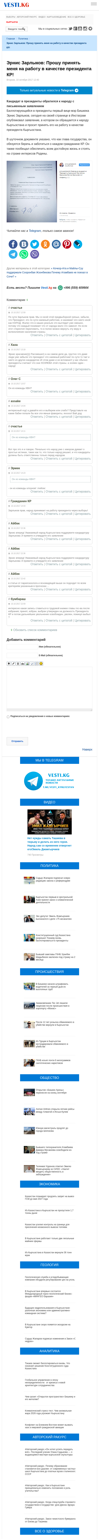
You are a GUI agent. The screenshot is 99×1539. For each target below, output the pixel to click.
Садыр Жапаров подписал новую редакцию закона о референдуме (53, 879)
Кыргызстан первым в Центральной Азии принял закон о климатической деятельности (54, 900)
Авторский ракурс (27, 17)
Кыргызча (12, 22)
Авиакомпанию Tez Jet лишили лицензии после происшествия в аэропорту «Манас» (49, 1004)
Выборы (10, 17)
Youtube (80, 28)
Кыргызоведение (56, 17)
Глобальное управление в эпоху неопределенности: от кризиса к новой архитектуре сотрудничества (45, 1340)
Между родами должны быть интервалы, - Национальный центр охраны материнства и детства (48, 1517)
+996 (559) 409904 (75, 287)
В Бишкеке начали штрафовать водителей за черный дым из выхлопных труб (52, 987)
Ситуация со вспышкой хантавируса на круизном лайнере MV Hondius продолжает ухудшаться (50, 1532)
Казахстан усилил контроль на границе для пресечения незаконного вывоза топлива (47, 1182)
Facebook (75, 28)
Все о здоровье (76, 17)
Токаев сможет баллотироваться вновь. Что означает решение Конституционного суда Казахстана (47, 1323)
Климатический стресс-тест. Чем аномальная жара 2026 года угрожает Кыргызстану (48, 1369)
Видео (42, 17)
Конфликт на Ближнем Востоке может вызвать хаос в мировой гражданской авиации (49, 1383)
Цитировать (83, 335)
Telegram (90, 28)
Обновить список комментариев (35, 630)
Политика (23, 38)
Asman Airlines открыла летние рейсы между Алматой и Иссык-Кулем (48, 1085)
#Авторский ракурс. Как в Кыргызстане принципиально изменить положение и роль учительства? (47, 1445)
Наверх (87, 749)
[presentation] (35, 728)
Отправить (17, 741)
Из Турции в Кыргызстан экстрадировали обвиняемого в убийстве (46, 1032)
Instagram (85, 28)
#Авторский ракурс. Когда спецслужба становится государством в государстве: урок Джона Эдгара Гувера (50, 1462)
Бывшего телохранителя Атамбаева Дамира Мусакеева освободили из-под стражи (48, 1113)
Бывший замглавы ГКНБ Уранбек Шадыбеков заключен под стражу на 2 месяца (55, 957)
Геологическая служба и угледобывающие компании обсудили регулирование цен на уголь (50, 1235)
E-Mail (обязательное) (51, 655)
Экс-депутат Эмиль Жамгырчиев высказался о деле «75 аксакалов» (54, 917)
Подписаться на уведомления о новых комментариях (40, 716)
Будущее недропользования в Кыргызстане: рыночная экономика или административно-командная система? (47, 1268)
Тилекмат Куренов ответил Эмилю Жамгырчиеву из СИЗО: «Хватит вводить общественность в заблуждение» (50, 1129)
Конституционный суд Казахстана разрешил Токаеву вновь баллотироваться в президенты (53, 938)
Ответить (37, 335)
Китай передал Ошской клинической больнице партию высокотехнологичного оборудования (49, 1501)
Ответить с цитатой (59, 335)
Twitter (70, 28)
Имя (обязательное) (50, 646)
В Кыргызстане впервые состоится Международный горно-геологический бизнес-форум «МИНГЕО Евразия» (48, 1251)
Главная (10, 38)
